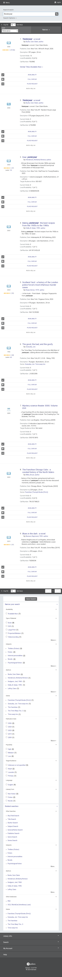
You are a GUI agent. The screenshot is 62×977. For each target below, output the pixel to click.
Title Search (12, 819)
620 (11, 357)
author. (35, 42)
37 (12, 168)
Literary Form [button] (10, 789)
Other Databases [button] (11, 896)
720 (11, 170)
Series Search (12, 840)
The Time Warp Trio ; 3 (15, 711)
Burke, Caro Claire (14, 674)
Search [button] (31, 942)
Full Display (19, 79)
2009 (10, 737)
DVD (9, 626)
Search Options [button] (10, 18)
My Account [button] (31, 948)
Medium (11, 753)
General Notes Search (15, 830)
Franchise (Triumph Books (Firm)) (19, 700)
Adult (10, 769)
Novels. (10, 659)
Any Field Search (13, 816)
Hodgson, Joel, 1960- (15, 681)
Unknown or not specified (17, 765)
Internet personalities (15, 656)
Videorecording (13, 637)
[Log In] (55, 2)
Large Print (12, 630)
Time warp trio (13, 714)
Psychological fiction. (15, 663)
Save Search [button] (31, 599)
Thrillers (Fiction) (13, 648)
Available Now (13, 614)
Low (9, 756)
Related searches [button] (11, 806)
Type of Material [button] (11, 618)
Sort (3, 28)
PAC (9, 901)
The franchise (12, 707)
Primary (11, 776)
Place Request (19, 83)
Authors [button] (8, 670)
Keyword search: (8, 10)
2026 (10, 723)
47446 (13, 50)
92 (12, 293)
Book (10, 623)
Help (5, 955)
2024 (10, 727)
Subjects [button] (8, 644)
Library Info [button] (31, 936)
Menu (6, 3)
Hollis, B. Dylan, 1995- (15, 685)
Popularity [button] (9, 745)
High (9, 749)
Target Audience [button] (11, 760)
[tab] (46, 29)
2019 (10, 734)
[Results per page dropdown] (13, 24)
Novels (10, 801)
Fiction (10, 797)
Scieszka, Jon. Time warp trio (18, 704)
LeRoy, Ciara (12, 688)
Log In (59, 2)
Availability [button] (9, 609)
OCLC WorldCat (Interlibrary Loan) (19, 905)
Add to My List (30, 88)
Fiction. (10, 652)
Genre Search (12, 837)
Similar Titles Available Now (31, 67)
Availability (19, 74)
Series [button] (8, 696)
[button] (46, 29)
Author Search (13, 823)
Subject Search (13, 826)
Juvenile (11, 772)
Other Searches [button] (11, 811)
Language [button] (9, 780)
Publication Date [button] (11, 719)
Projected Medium (14, 633)
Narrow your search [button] (12, 604)
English (10, 785)
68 (12, 355)
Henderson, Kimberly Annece (18, 678)
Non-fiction (12, 794)
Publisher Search (13, 833)
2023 (10, 730)
